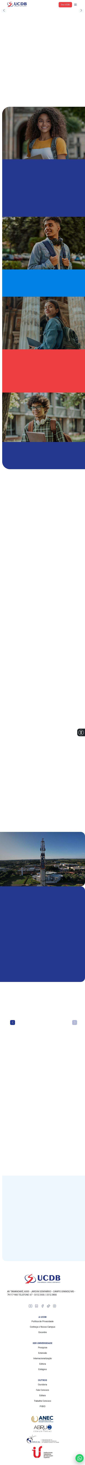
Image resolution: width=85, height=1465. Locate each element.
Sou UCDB (65, 5)
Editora (42, 1364)
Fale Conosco (42, 1390)
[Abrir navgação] (75, 4)
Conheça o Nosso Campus (42, 1327)
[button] (81, 732)
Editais (42, 1395)
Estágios (42, 1369)
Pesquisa (42, 1347)
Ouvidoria (42, 1384)
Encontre (42, 1332)
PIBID (42, 1406)
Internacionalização (42, 1358)
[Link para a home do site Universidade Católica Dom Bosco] (42, 1278)
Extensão (42, 1353)
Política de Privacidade (42, 1321)
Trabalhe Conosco (42, 1401)
